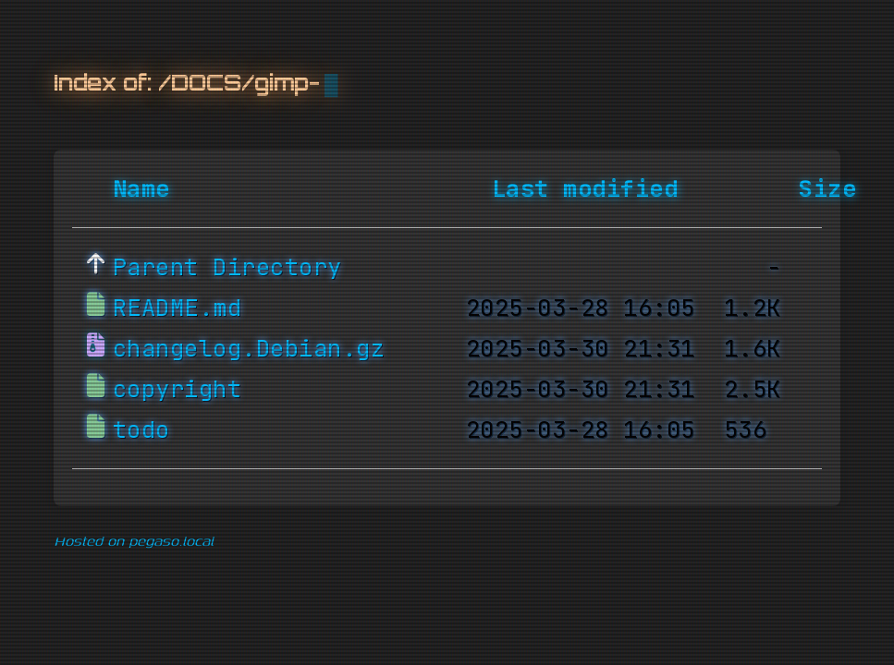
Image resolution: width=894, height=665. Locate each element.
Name (141, 189)
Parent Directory (227, 268)
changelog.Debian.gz (249, 349)
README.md (177, 308)
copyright (177, 389)
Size (827, 189)
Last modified (585, 189)
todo (141, 430)
